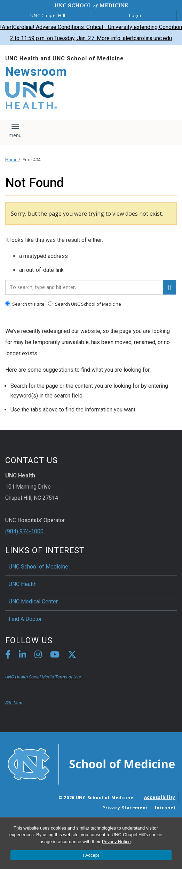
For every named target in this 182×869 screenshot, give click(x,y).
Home (11, 159)
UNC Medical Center (33, 601)
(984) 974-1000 (24, 531)
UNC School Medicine (91, 5)
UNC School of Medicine (38, 566)
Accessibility (159, 797)
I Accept (91, 855)
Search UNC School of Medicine (84, 304)
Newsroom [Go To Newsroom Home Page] (36, 72)
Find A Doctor (25, 619)
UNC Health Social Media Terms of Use (43, 676)
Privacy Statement (125, 808)
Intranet (165, 808)
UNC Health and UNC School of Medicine (64, 58)
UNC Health (23, 584)
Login (135, 15)
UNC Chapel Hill (47, 15)
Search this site (25, 304)
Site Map (13, 702)
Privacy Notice (116, 841)
